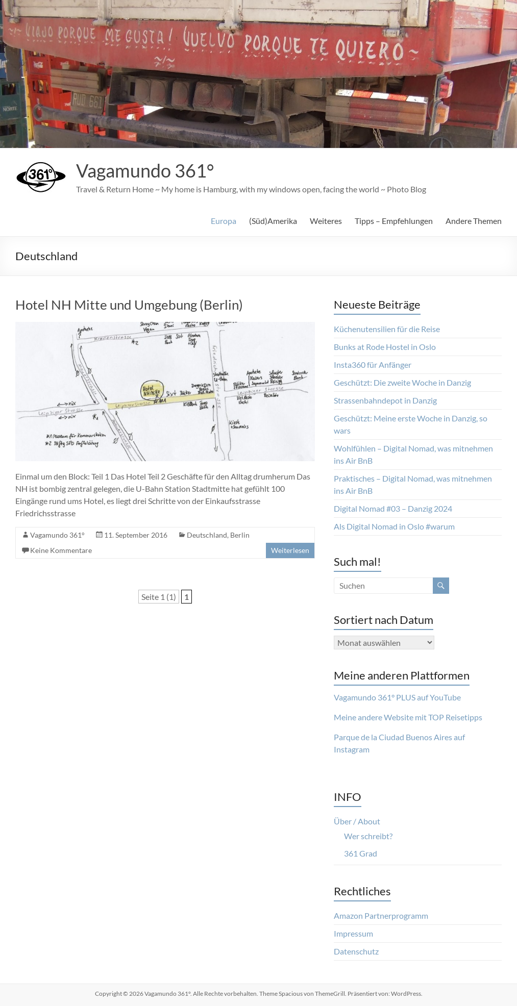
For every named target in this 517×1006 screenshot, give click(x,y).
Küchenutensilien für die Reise (387, 329)
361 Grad (360, 853)
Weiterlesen (290, 550)
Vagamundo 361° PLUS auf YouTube (397, 697)
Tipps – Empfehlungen (394, 220)
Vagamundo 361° (145, 170)
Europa (223, 220)
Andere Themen (474, 220)
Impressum (353, 933)
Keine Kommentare (61, 550)
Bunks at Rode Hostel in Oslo (385, 346)
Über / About (357, 821)
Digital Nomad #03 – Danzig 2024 (393, 508)
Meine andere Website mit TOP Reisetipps (408, 717)
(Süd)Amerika (273, 220)
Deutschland (207, 535)
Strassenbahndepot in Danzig (385, 400)
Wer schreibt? (368, 836)
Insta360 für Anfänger (372, 364)
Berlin (240, 535)
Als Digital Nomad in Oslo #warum (394, 526)
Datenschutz (356, 951)
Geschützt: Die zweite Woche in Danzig (402, 382)
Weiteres (326, 220)
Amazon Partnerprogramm (381, 915)
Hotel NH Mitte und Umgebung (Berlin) (129, 304)
